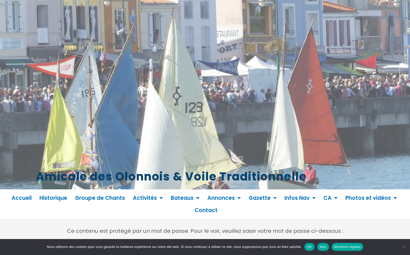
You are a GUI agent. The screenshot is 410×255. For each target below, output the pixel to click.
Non (323, 247)
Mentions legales (347, 247)
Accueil (22, 198)
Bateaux (185, 198)
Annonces (224, 198)
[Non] (403, 247)
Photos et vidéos (371, 198)
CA (330, 198)
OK (309, 247)
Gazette (263, 198)
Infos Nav (300, 198)
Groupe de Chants (100, 198)
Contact (206, 210)
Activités (148, 198)
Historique (53, 198)
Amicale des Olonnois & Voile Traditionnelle (216, 175)
